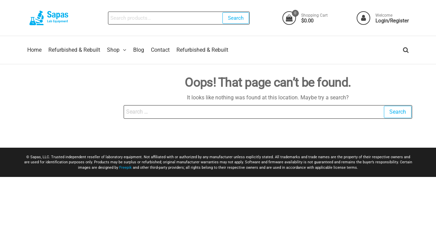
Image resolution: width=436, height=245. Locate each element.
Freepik (125, 167)
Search (236, 18)
